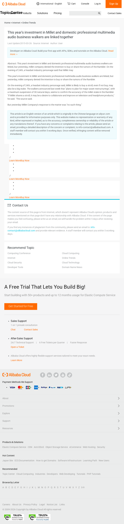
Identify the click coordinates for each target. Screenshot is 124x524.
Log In (98, 3)
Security (101, 447)
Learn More (15, 160)
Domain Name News (72, 267)
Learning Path (90, 460)
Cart (71, 3)
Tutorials (81, 474)
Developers (52, 474)
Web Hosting (89, 447)
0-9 (82, 487)
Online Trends (68, 258)
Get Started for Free (20, 306)
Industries (40, 474)
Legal (42, 504)
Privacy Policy (30, 504)
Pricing (58, 13)
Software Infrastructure (69, 460)
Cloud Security (15, 262)
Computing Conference (19, 253)
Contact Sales (114, 13)
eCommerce (75, 447)
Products (26, 13)
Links (62, 504)
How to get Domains (46, 460)
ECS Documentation (24, 460)
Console (85, 3)
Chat (13, 329)
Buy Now (25, 160)
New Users (104, 460)
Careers (6, 504)
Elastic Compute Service (14, 447)
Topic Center (8, 474)
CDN (30, 447)
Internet (11, 258)
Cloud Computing (70, 253)
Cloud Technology (71, 262)
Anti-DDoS (39, 447)
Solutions (42, 13)
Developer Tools (15, 267)
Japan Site (7, 460)
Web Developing (67, 474)
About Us (16, 504)
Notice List (52, 504)
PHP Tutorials (93, 474)
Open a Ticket (17, 347)
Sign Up (113, 3)
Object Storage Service (56, 447)
